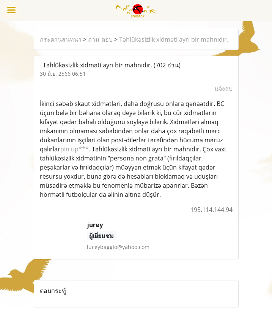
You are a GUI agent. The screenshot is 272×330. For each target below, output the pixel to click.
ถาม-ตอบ (100, 39)
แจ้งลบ (224, 88)
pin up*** (74, 149)
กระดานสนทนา (61, 39)
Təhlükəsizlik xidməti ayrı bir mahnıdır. (173, 39)
